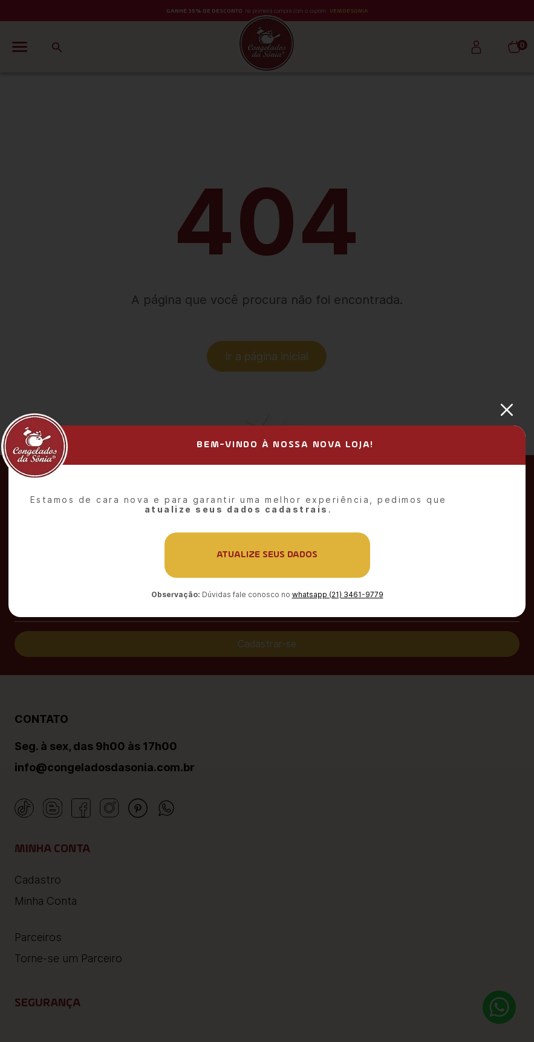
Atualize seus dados (267, 555)
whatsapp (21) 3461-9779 (337, 594)
